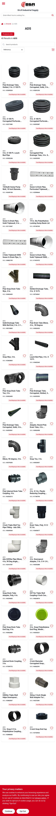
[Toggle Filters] (53, 49)
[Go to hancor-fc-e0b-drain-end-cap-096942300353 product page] (41, 725)
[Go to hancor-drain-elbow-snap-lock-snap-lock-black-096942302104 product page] (41, 319)
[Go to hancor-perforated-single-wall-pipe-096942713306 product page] (14, 115)
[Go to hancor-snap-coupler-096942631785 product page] (14, 487)
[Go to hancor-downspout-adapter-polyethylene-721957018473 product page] (41, 691)
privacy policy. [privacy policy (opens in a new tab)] (41, 798)
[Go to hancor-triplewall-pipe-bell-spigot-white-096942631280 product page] (41, 251)
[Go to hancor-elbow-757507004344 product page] (14, 555)
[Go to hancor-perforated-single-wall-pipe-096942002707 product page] (41, 115)
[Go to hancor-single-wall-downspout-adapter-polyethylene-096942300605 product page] (41, 521)
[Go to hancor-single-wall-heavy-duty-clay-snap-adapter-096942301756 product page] (14, 589)
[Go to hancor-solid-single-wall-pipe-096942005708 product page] (41, 149)
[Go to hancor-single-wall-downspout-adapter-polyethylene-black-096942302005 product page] (41, 555)
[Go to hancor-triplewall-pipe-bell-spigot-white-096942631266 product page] (14, 217)
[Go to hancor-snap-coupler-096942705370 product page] (41, 657)
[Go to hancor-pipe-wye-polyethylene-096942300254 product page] (14, 353)
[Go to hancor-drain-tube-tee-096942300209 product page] (41, 454)
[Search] (52, 15)
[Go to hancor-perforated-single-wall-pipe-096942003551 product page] (41, 387)
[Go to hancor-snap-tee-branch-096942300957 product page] (14, 387)
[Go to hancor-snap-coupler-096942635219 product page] (14, 657)
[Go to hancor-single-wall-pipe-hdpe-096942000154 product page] (14, 81)
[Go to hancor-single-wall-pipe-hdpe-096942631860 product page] (41, 285)
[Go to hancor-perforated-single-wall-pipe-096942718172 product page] (41, 353)
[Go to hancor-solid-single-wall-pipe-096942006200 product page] (14, 421)
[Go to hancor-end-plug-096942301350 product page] (41, 623)
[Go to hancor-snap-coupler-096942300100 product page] (14, 725)
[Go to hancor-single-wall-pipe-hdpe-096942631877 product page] (14, 319)
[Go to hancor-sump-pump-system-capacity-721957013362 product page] (14, 183)
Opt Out (23, 811)
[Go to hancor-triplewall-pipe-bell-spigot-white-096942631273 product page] (41, 183)
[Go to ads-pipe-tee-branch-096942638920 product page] (14, 521)
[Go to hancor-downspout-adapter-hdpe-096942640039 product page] (14, 691)
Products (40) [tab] (8, 34)
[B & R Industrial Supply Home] (28, 4)
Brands (8, 24)
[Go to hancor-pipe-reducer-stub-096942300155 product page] (41, 487)
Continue (8, 811)
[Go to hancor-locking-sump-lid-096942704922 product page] (41, 217)
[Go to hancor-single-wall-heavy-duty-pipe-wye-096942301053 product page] (14, 285)
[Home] (2, 24)
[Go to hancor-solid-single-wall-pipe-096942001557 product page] (41, 81)
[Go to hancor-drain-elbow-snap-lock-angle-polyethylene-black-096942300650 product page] (14, 454)
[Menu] (3, 3)
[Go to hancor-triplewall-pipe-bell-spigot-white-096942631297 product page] (14, 251)
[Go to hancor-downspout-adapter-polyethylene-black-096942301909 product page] (41, 421)
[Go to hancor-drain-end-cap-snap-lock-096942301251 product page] (14, 623)
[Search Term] (28, 15)
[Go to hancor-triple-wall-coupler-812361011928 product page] (41, 589)
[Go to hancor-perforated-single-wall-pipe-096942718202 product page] (14, 149)
